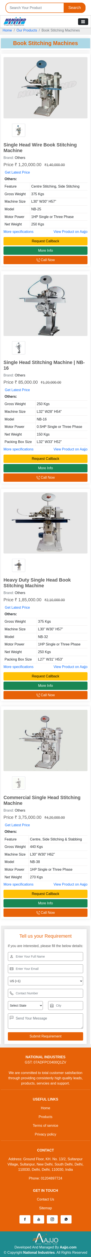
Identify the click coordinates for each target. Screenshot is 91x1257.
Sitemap (45, 1208)
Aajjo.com (68, 1247)
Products (45, 1117)
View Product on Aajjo (71, 232)
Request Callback (45, 241)
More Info (45, 250)
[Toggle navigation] (83, 21)
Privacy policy (45, 1134)
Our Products (26, 30)
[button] (24, 1219)
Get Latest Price (17, 172)
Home (7, 30)
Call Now (45, 260)
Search (74, 7)
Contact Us (45, 1199)
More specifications (18, 232)
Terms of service (45, 1125)
